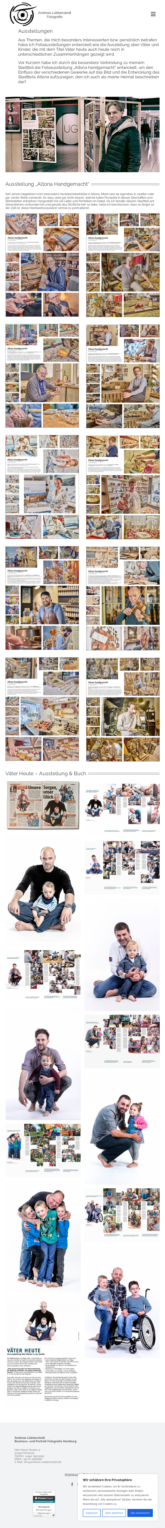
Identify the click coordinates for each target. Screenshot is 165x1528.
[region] (118, 1497)
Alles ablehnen (114, 1513)
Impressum (73, 1474)
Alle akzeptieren (140, 1513)
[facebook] (72, 1484)
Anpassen (91, 1513)
